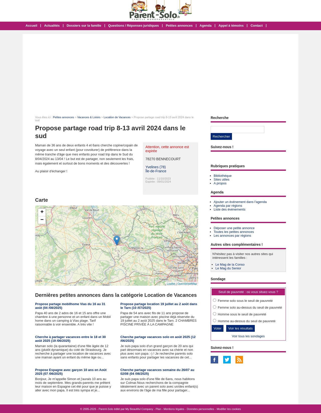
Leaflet (171, 283)
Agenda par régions (228, 206)
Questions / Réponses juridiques (133, 25)
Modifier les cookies (229, 408)
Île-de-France (155, 171)
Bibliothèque (223, 176)
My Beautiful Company (139, 408)
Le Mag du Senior (228, 268)
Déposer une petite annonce (234, 228)
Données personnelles (200, 408)
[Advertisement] (160, 71)
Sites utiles (221, 179)
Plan (158, 408)
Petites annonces (179, 25)
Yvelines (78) (155, 167)
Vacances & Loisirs (89, 117)
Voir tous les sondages (248, 336)
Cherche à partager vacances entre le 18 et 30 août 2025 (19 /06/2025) (70, 339)
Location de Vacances (117, 117)
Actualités (52, 25)
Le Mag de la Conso (230, 264)
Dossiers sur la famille (84, 25)
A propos (220, 183)
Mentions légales (174, 408)
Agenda (206, 25)
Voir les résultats (240, 328)
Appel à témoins (231, 25)
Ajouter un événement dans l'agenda (240, 202)
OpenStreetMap (187, 283)
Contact (257, 25)
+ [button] (42, 212)
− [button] (42, 220)
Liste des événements (229, 209)
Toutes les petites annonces (234, 232)
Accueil (31, 25)
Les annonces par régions (232, 235)
